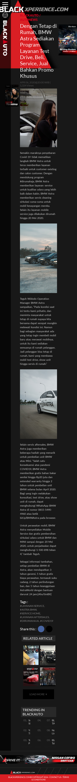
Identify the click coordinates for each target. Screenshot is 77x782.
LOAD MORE (38, 694)
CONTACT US (55, 777)
